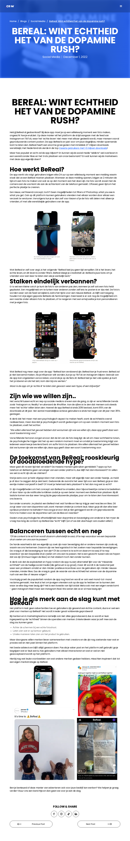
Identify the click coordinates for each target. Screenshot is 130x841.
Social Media (38, 21)
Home (13, 21)
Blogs (23, 21)
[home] (17, 6)
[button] (121, 6)
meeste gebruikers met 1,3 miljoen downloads (83, 148)
